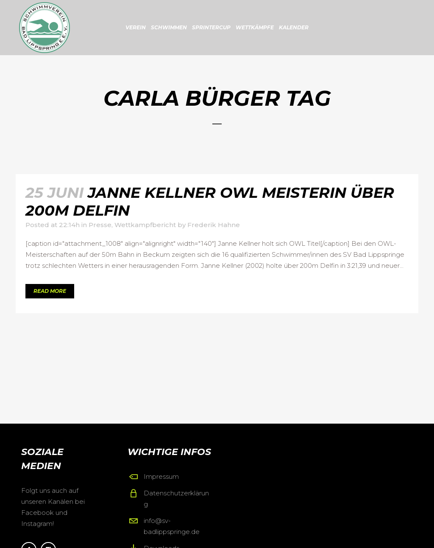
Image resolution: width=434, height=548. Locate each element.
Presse (100, 225)
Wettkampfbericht (145, 225)
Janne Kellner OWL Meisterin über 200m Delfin (209, 201)
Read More (49, 291)
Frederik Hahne (213, 225)
